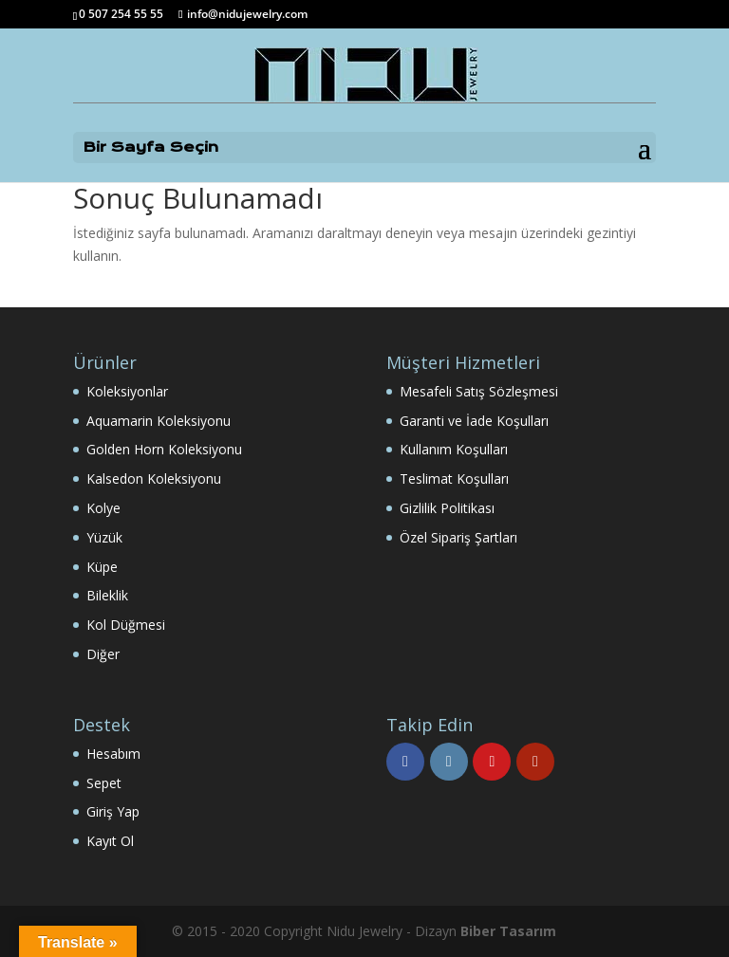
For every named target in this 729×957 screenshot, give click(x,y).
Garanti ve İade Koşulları (474, 421)
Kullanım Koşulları (454, 449)
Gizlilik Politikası (447, 508)
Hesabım (113, 754)
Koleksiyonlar (127, 391)
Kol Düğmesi (125, 625)
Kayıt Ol (110, 841)
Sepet (104, 783)
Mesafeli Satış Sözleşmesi (479, 391)
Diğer (103, 654)
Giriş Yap (113, 811)
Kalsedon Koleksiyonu (153, 478)
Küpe (102, 567)
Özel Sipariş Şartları (458, 537)
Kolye (103, 508)
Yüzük (104, 537)
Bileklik (107, 595)
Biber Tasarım (508, 931)
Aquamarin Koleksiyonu (158, 421)
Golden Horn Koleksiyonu (164, 449)
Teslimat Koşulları (454, 478)
